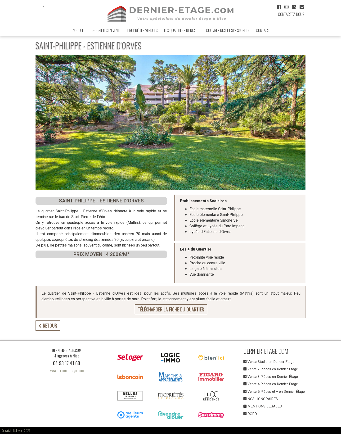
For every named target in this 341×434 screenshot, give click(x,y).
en (43, 7)
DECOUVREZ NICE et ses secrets (226, 30)
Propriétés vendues (142, 30)
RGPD (250, 413)
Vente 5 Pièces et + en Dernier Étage (274, 391)
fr (37, 7)
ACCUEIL (78, 30)
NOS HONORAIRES (260, 399)
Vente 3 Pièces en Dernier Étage (270, 376)
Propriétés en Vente (106, 30)
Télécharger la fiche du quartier (171, 309)
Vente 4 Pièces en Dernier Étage (270, 384)
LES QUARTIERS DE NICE (180, 30)
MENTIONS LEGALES (262, 406)
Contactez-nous (291, 14)
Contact (263, 30)
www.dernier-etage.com (66, 370)
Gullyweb (18, 430)
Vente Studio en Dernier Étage (268, 361)
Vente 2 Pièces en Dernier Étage (270, 369)
